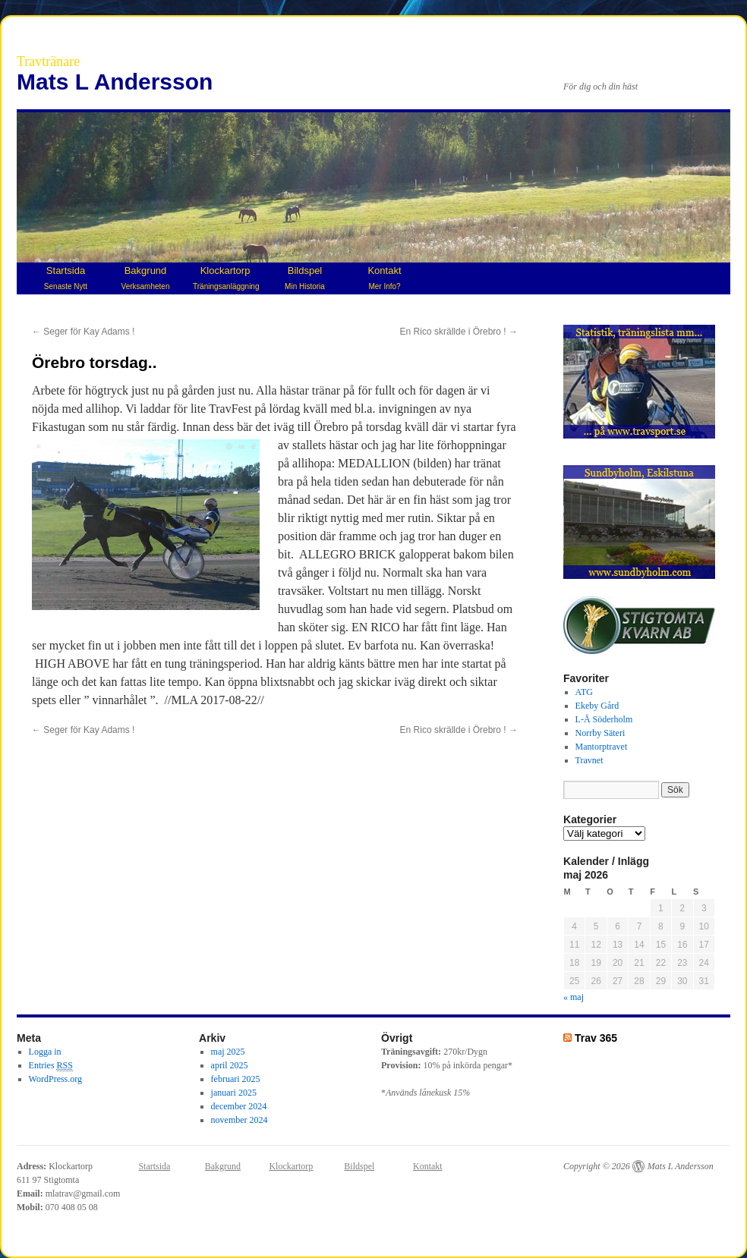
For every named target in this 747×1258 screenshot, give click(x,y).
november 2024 (239, 1120)
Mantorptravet (601, 746)
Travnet (589, 760)
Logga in (45, 1051)
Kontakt (384, 278)
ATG (584, 692)
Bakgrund (145, 278)
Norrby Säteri (600, 733)
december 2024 (239, 1106)
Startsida (65, 278)
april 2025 (229, 1065)
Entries (51, 1065)
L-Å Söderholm (604, 719)
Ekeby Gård (597, 705)
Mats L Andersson (115, 81)
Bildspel (305, 278)
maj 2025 (228, 1051)
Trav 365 (596, 1038)
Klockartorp (226, 278)
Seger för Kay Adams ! (83, 331)
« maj (573, 997)
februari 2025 (235, 1079)
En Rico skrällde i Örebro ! (459, 331)
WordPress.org (55, 1079)
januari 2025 (234, 1092)
